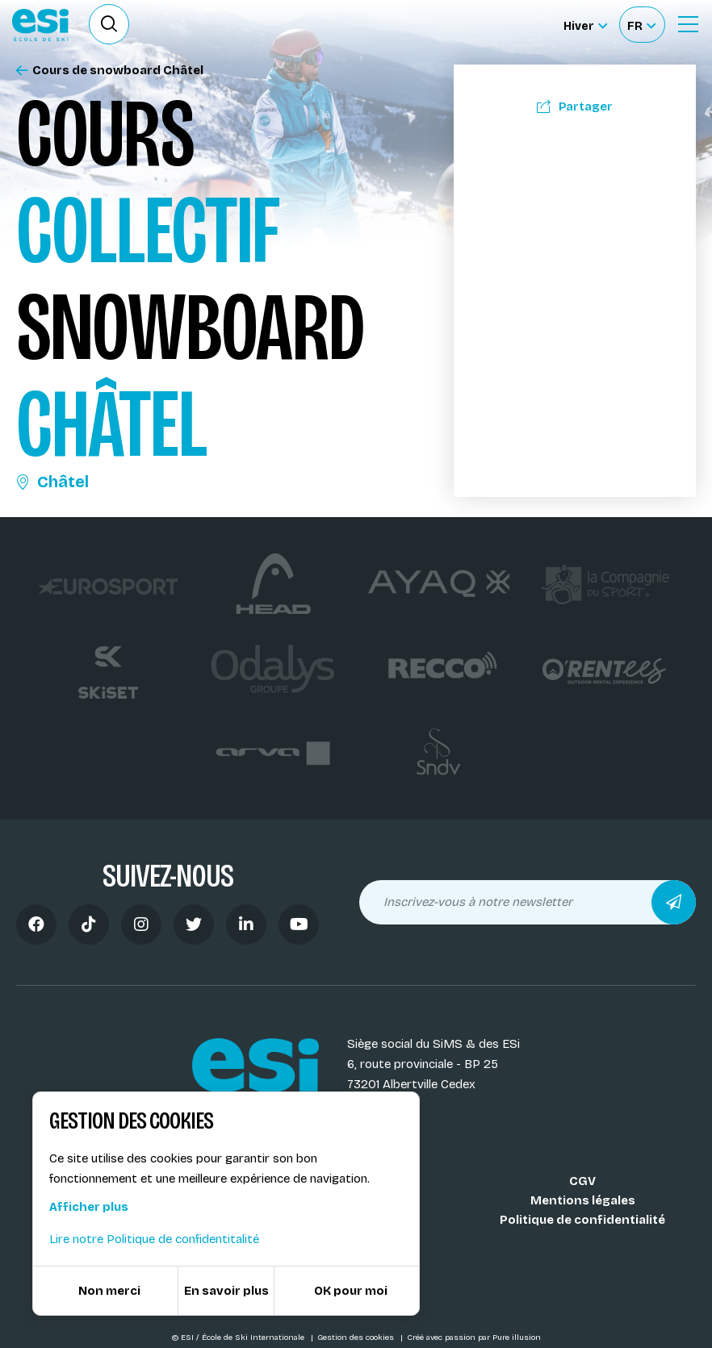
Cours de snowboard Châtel (109, 71)
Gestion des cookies (356, 1337)
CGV (582, 1181)
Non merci (109, 1290)
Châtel (52, 481)
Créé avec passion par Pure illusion (474, 1337)
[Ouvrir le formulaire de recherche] (109, 24)
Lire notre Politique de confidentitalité (154, 1239)
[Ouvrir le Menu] (688, 24)
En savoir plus (226, 1290)
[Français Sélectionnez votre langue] (641, 24)
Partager (575, 106)
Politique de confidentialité (582, 1219)
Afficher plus (88, 1207)
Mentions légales (582, 1200)
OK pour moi (350, 1290)
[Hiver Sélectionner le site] (585, 24)
